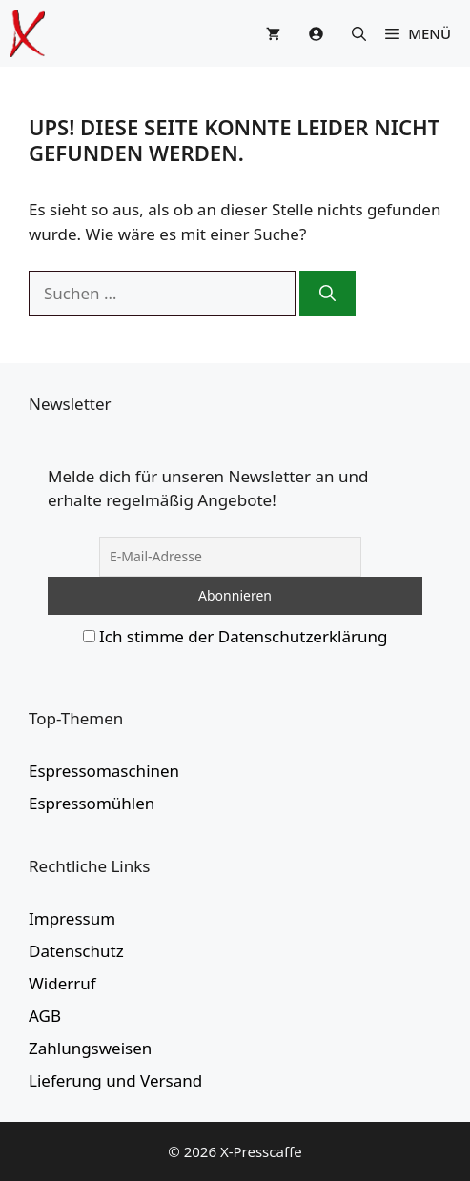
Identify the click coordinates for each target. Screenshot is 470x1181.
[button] (359, 33)
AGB (45, 1016)
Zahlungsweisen (90, 1048)
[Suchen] (327, 293)
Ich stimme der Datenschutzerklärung (243, 636)
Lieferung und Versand (115, 1080)
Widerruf (62, 983)
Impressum (72, 918)
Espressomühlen (91, 803)
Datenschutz (76, 951)
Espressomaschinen (104, 771)
